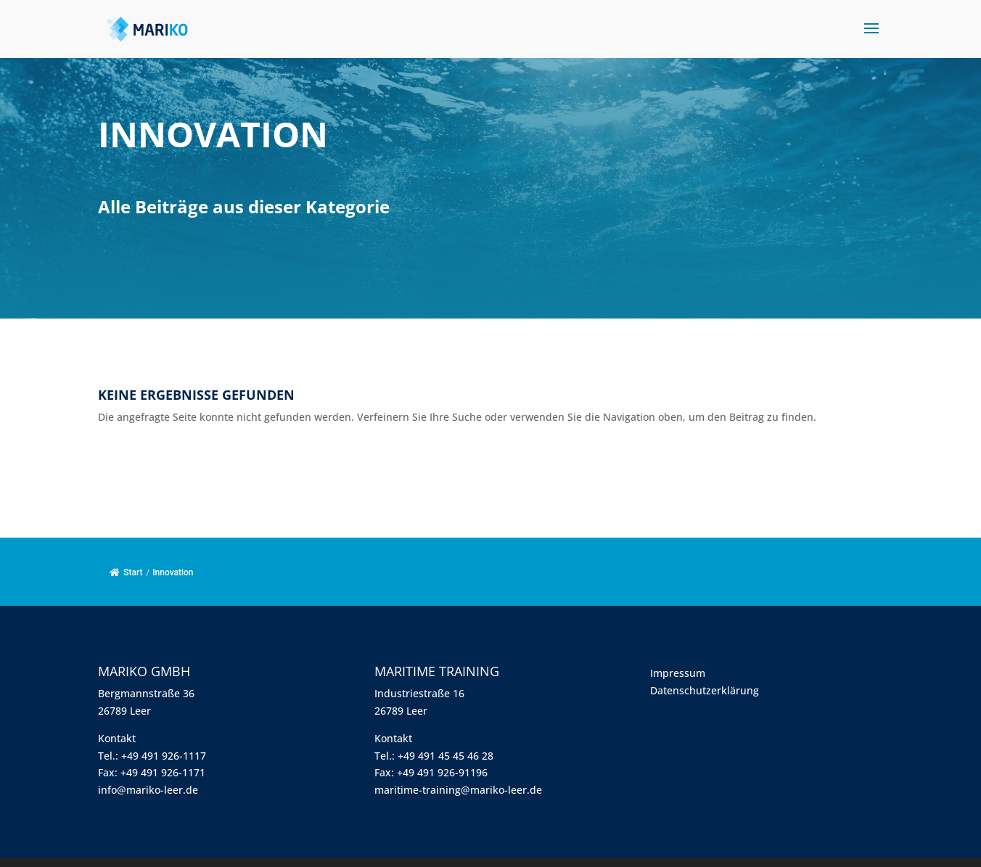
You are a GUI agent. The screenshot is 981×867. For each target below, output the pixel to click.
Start (126, 572)
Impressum (677, 673)
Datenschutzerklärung (704, 690)
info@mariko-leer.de (148, 790)
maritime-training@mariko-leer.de (458, 790)
